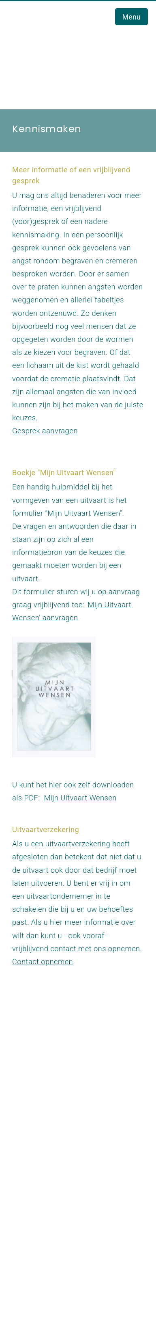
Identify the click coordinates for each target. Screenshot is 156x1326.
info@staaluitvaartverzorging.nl (65, 1076)
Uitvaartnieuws (44, 1161)
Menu (131, 17)
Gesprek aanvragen (45, 430)
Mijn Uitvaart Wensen (80, 797)
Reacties (34, 1228)
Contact (32, 1174)
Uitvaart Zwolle (44, 1122)
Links (28, 1215)
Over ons (34, 1148)
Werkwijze (36, 1135)
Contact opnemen (42, 961)
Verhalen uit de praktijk (58, 1241)
